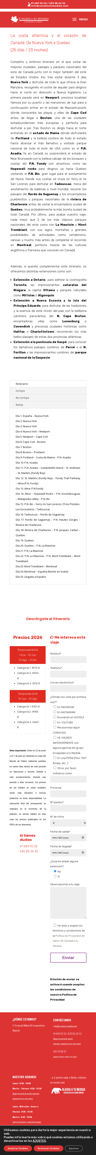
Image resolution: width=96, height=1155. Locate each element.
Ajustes (74, 1148)
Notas (19, 404)
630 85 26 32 (57, 3)
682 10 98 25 (59, 1051)
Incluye (20, 391)
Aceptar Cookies (18, 1148)
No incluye (22, 398)
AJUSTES (39, 1141)
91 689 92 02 (39, 3)
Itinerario (22, 384)
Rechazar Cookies (48, 1148)
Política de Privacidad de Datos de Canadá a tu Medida (69, 940)
